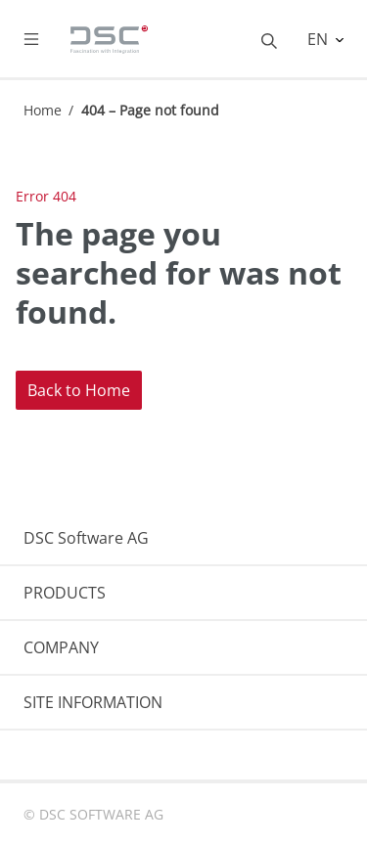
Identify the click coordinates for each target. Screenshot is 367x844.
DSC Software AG (86, 538)
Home (42, 110)
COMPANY (61, 647)
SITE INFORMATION (92, 702)
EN (319, 39)
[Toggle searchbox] (269, 39)
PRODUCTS (64, 592)
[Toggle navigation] (46, 39)
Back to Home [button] (78, 390)
